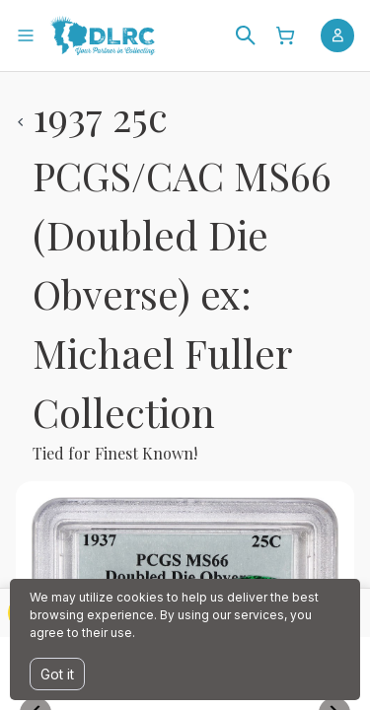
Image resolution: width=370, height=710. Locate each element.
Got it (57, 674)
